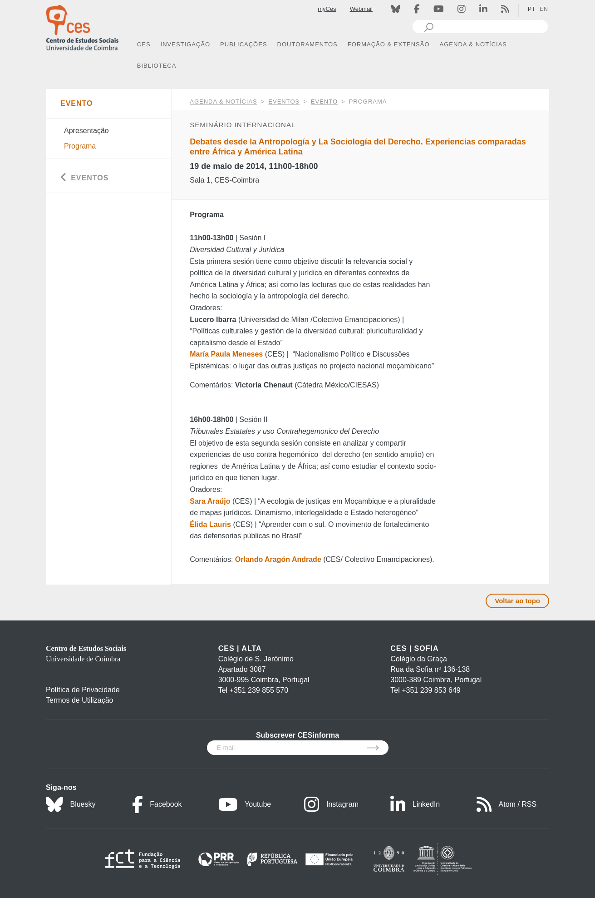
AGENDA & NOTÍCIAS (223, 101)
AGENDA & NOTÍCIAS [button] (473, 44)
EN (544, 9)
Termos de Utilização (79, 700)
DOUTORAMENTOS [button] (307, 44)
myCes (327, 8)
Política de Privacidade (83, 690)
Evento (324, 101)
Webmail (361, 8)
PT (532, 9)
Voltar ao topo (517, 601)
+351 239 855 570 (259, 690)
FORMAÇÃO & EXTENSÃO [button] (389, 44)
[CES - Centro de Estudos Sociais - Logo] (82, 26)
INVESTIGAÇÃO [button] (186, 44)
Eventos (284, 101)
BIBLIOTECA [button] (157, 65)
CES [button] (144, 44)
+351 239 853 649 (431, 690)
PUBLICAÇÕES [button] (243, 44)
